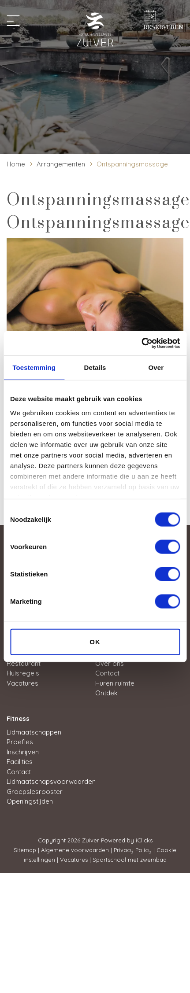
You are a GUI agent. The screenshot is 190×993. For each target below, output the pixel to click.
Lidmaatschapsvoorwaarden (51, 781)
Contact (107, 673)
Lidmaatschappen (34, 732)
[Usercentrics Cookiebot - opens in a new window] (141, 343)
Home (16, 164)
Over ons (109, 663)
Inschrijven (23, 752)
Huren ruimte (114, 683)
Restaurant (24, 663)
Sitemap (25, 849)
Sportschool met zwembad (130, 859)
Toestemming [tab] (34, 367)
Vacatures (22, 683)
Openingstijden (30, 801)
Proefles (20, 742)
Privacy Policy (133, 849)
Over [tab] (156, 367)
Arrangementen (61, 164)
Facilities (20, 761)
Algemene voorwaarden (75, 849)
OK (95, 642)
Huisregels (23, 673)
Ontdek (106, 693)
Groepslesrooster (35, 791)
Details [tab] (95, 367)
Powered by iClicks (127, 840)
